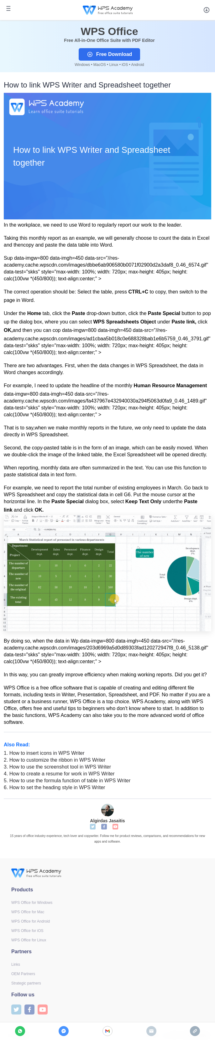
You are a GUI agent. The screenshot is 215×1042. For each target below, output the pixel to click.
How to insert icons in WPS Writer (44, 753)
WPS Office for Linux (28, 940)
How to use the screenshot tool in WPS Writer (57, 766)
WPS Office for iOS (27, 931)
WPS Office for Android (30, 921)
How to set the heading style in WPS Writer (54, 787)
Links (15, 964)
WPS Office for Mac (27, 912)
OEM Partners (23, 974)
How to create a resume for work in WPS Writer (59, 773)
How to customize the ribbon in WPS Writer (54, 760)
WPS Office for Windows (31, 902)
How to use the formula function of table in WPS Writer (67, 780)
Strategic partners (26, 983)
